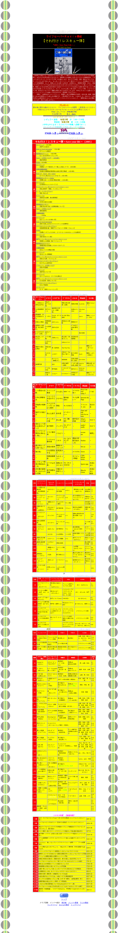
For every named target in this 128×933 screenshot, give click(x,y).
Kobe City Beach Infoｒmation (45, 174)
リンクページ (52, 905)
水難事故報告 (40, 213)
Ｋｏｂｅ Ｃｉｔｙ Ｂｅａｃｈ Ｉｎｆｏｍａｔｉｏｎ (52, 187)
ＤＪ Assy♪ (71, 114)
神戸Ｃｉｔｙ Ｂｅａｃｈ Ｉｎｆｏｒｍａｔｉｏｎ (51, 239)
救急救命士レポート (42, 204)
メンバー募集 (73, 903)
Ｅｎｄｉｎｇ (40, 195)
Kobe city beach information (44, 149)
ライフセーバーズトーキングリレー (47, 261)
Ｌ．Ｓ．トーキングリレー (44, 191)
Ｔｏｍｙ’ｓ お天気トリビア (45, 265)
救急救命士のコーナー (43, 243)
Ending (38, 162)
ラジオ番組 (84, 903)
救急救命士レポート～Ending (45, 178)
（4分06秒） (55, 158)
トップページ (76, 905)
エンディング (40, 270)
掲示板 (64, 903)
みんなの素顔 (64, 905)
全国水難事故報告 (41, 169)
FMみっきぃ (76, 133)
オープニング (40, 145)
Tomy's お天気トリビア (43, 158)
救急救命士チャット (42, 153)
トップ (64, 899)
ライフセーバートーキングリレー (46, 226)
